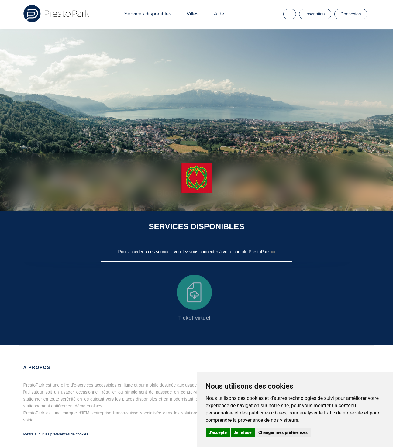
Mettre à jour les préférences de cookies (55, 434)
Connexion (351, 14)
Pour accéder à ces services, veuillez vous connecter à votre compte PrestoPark (194, 251)
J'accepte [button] (218, 432)
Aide (219, 14)
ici (273, 251)
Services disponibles (147, 14)
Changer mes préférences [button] (283, 432)
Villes (192, 14)
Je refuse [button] (243, 432)
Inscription (315, 14)
